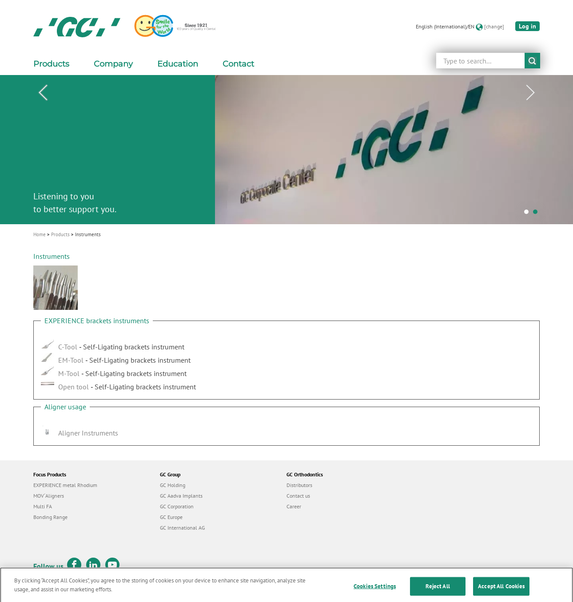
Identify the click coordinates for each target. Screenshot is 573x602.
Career (293, 506)
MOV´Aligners (48, 495)
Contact (238, 64)
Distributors (299, 485)
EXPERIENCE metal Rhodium (65, 485)
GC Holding (172, 485)
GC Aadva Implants (181, 495)
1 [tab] (528, 214)
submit (532, 60)
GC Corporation (177, 506)
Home (39, 234)
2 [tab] (537, 214)
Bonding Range (50, 517)
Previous (42, 92)
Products (60, 234)
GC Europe (171, 517)
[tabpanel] (286, 149)
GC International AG (182, 527)
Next (530, 92)
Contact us (298, 495)
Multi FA (42, 506)
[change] (494, 26)
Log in (527, 26)
